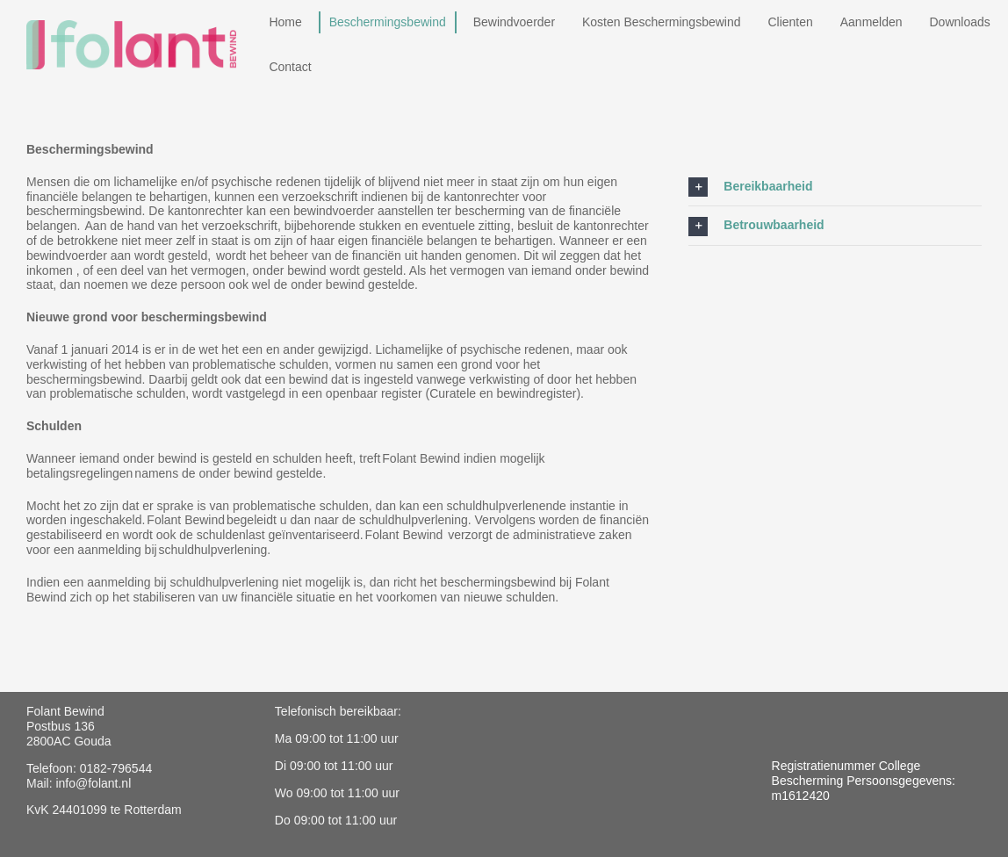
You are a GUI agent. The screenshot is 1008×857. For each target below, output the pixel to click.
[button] (835, 186)
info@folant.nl (93, 783)
